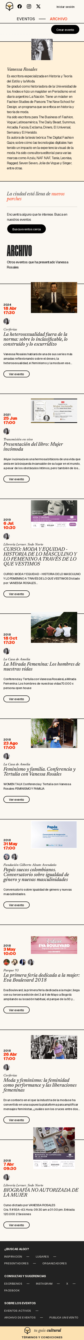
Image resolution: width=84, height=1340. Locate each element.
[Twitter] (38, 6)
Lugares (42, 1256)
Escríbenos (13, 1283)
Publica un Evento (63, 1317)
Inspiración (13, 1256)
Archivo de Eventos (20, 1317)
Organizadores (54, 1263)
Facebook (12, 1290)
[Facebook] (19, 6)
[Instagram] (29, 6)
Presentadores (16, 1263)
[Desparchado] (9, 6)
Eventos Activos (17, 1311)
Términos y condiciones (42, 1337)
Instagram (44, 1283)
